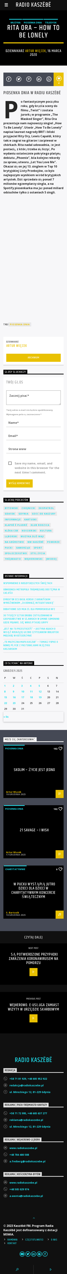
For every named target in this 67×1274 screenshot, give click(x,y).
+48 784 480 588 (19, 1154)
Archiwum (33, 357)
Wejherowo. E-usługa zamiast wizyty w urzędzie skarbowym (33, 1007)
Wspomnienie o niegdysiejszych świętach (27, 583)
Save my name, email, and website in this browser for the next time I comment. (37, 463)
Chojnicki (28, 508)
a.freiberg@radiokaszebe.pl (27, 1161)
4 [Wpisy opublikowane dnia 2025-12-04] (30, 685)
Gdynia (23, 513)
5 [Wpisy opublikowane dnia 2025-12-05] (39, 685)
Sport (38, 547)
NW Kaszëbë (36, 542)
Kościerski (29, 530)
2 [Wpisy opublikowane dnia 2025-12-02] (13, 685)
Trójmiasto (13, 558)
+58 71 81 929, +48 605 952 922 (28, 1078)
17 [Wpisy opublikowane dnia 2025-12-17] (22, 697)
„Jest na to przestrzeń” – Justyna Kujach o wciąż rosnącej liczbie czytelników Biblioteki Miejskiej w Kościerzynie (31, 632)
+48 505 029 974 (19, 1189)
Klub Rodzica (40, 525)
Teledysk (50, 22)
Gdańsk (10, 513)
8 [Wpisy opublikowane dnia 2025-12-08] (5, 691)
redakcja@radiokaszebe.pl (26, 1085)
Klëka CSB (11, 530)
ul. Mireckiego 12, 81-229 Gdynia (29, 1092)
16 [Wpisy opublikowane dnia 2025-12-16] (14, 697)
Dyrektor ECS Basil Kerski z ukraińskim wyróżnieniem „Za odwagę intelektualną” (28, 601)
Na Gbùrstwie (14, 542)
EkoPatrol (46, 508)
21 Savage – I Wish (34, 830)
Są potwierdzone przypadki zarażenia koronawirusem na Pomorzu (33, 958)
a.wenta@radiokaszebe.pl (26, 1196)
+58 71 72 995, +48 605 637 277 (28, 1113)
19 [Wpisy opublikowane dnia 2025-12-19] (40, 697)
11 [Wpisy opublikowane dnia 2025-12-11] (31, 691)
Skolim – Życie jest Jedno (34, 770)
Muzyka (16, 22)
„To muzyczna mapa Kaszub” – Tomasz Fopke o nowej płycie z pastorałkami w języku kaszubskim (30, 645)
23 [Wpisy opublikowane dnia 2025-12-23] (14, 703)
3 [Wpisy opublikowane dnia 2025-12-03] (22, 685)
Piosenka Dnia (33, 22)
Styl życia (38, 553)
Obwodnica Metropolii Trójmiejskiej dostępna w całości (31, 591)
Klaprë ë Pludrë (16, 525)
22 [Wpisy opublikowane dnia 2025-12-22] (5, 703)
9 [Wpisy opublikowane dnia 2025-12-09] (13, 691)
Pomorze (53, 542)
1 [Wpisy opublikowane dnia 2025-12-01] (5, 685)
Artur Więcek (35, 51)
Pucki (9, 547)
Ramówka (13, 1240)
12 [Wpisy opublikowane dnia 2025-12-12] (40, 691)
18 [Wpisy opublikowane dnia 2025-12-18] (31, 697)
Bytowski (11, 508)
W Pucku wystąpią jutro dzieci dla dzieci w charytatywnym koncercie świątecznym (33, 890)
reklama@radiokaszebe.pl (26, 1120)
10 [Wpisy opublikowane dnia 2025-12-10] (22, 691)
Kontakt (12, 1243)
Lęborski (11, 536)
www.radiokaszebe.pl (23, 1148)
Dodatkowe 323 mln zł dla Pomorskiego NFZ (29, 609)
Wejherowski (33, 558)
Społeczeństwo (16, 553)
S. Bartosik (12, 912)
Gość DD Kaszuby (44, 513)
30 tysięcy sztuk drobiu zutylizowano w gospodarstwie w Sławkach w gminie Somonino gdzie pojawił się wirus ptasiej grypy (31, 619)
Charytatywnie (15, 869)
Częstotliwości (34, 1240)
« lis (6, 716)
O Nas (54, 1240)
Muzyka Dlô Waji (32, 536)
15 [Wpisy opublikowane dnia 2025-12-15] (5, 697)
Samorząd (23, 547)
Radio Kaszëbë (33, 5)
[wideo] (51, 558)
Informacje (13, 519)
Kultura (46, 530)
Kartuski (30, 519)
